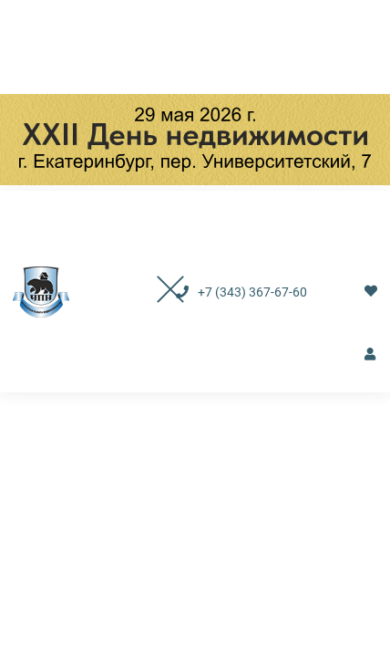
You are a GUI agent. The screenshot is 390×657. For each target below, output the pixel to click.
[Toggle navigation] (151, 291)
